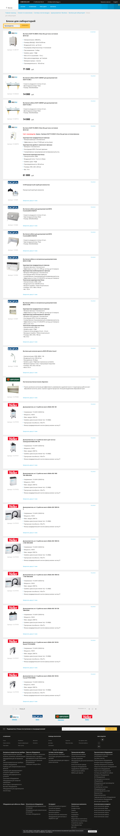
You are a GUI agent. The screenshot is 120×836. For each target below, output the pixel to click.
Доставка (50, 743)
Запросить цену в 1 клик (30, 200)
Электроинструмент (54, 810)
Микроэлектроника (100, 795)
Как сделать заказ (83, 740)
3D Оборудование (99, 777)
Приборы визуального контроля (104, 764)
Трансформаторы (76, 825)
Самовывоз (51, 745)
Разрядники (74, 814)
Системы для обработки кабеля (103, 773)
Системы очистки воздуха (41, 13)
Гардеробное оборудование (79, 769)
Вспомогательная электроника (58, 814)
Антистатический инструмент (57, 806)
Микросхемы (75, 806)
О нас (4, 740)
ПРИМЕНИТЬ (25, 25)
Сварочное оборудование (102, 769)
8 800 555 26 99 (25, 2)
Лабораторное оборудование (103, 760)
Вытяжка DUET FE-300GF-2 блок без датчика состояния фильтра (60, 134)
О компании (32, 6)
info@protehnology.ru (54, 2)
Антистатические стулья (101, 816)
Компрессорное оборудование (103, 762)
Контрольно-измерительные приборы (14, 752)
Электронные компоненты (78, 804)
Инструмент (52, 804)
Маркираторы (98, 793)
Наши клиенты (6, 743)
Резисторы (74, 812)
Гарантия (67, 740)
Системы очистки (99, 758)
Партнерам (5, 745)
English (116, 2)
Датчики (73, 827)
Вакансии (35, 740)
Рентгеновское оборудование (103, 799)
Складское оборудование (79, 766)
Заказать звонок (105, 2)
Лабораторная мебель (78, 771)
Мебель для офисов (77, 773)
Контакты (53, 6)
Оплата (50, 740)
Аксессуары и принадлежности (12, 784)
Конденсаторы (75, 808)
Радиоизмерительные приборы (12, 754)
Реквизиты (20, 740)
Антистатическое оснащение (102, 804)
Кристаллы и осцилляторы (79, 821)
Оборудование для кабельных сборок (14, 804)
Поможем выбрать (83, 743)
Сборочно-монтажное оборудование (105, 766)
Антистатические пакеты (101, 812)
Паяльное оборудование (33, 752)
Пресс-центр (43, 6)
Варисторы (74, 816)
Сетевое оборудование (10, 764)
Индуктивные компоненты (79, 819)
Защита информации (23, 743)
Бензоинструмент (54, 812)
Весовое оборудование (10, 786)
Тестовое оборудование (33, 814)
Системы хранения (77, 758)
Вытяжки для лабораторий (77, 13)
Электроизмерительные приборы (13, 762)
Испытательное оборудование (34, 804)
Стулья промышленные (78, 756)
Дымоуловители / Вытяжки (59, 13)
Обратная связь (69, 743)
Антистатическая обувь (101, 808)
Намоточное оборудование (102, 771)
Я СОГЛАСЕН (92, 831)
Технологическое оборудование (103, 752)
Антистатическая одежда (78, 764)
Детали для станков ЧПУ (101, 801)
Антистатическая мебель (101, 814)
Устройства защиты (77, 823)
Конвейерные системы (101, 787)
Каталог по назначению (25, 13)
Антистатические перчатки (102, 810)
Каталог (23, 6)
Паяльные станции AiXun (33, 764)
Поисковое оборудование (11, 778)
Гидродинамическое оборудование (105, 797)
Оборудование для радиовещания (13, 788)
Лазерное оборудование (101, 775)
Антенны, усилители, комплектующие (14, 756)
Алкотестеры (7, 791)
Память (73, 810)
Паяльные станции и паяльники (35, 754)
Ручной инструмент (54, 808)
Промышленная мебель (78, 752)
